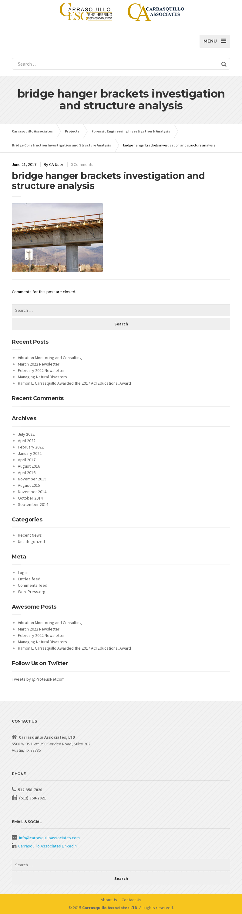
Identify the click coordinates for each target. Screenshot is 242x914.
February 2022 (31, 447)
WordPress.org (31, 591)
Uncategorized (31, 541)
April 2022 (26, 440)
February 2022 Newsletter (41, 370)
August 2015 (29, 485)
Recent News (30, 535)
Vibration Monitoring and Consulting (50, 357)
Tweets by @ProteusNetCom (38, 679)
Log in (23, 572)
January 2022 (30, 453)
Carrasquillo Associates (32, 131)
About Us (109, 899)
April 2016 (26, 472)
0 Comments (82, 164)
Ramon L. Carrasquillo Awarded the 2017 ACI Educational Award (74, 383)
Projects (72, 131)
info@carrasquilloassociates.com (49, 837)
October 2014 (30, 498)
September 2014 (33, 504)
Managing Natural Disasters (42, 377)
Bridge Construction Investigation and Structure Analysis (61, 145)
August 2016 (29, 466)
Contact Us (131, 899)
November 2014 (32, 491)
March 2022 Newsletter (38, 364)
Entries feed (29, 579)
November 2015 (32, 479)
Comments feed (32, 585)
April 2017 (26, 459)
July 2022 (26, 434)
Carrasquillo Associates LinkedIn (47, 846)
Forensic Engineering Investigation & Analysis (131, 131)
